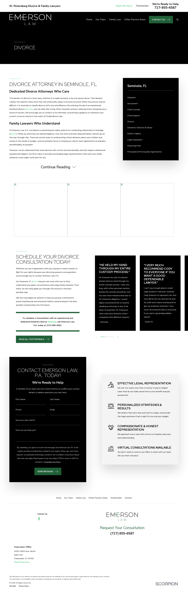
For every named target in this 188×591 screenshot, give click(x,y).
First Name (18, 399)
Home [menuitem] (89, 19)
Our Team (68, 497)
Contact (128, 497)
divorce (13, 133)
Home (58, 497)
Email (49, 410)
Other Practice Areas (98, 497)
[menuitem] (150, 98)
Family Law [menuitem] (115, 19)
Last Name (52, 399)
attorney (29, 109)
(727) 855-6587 (122, 533)
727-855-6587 (165, 7)
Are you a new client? (23, 420)
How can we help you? (23, 430)
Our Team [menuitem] (101, 19)
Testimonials (142, 5)
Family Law (81, 497)
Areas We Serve (124, 5)
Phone (16, 410)
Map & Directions (21, 562)
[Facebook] (39, 519)
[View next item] (122, 337)
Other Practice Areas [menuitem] (134, 19)
